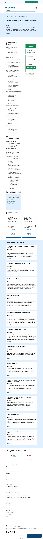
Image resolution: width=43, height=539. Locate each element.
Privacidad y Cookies (21, 536)
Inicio (8, 16)
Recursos (8, 473)
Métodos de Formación (12, 471)
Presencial (30, 64)
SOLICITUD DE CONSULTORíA (31, 51)
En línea (30, 62)
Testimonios (9, 512)
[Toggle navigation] (36, 8)
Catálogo (8, 466)
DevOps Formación (13, 16)
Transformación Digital (12, 493)
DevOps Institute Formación (13, 18)
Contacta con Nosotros (31, 2)
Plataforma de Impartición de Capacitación (18, 497)
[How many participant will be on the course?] (31, 60)
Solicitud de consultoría (12, 484)
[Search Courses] (20, 10)
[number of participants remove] (27, 60)
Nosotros (8, 503)
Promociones (9, 469)
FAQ (7, 516)
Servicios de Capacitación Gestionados (17, 495)
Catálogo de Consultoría (13, 486)
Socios (8, 508)
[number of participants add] (35, 60)
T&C (7, 519)
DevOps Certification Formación (24, 16)
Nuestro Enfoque (10, 479)
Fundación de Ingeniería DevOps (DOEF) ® (27, 18)
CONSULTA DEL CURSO (31, 46)
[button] (35, 226)
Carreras (8, 514)
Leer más (8, 33)
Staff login (21, 538)
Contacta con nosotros (34, 536)
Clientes (8, 510)
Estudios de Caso (11, 482)
